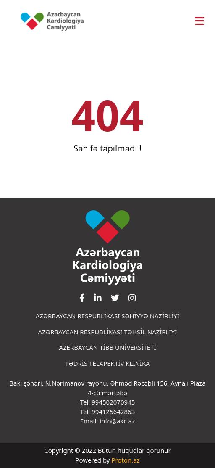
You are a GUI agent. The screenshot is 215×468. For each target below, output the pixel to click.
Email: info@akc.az (107, 421)
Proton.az (125, 460)
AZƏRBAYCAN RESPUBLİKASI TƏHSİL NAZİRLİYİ (107, 332)
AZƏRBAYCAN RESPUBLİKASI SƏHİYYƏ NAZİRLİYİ (107, 316)
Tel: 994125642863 (107, 411)
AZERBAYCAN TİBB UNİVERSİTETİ (107, 347)
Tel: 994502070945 (107, 402)
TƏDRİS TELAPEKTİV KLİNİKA (107, 363)
